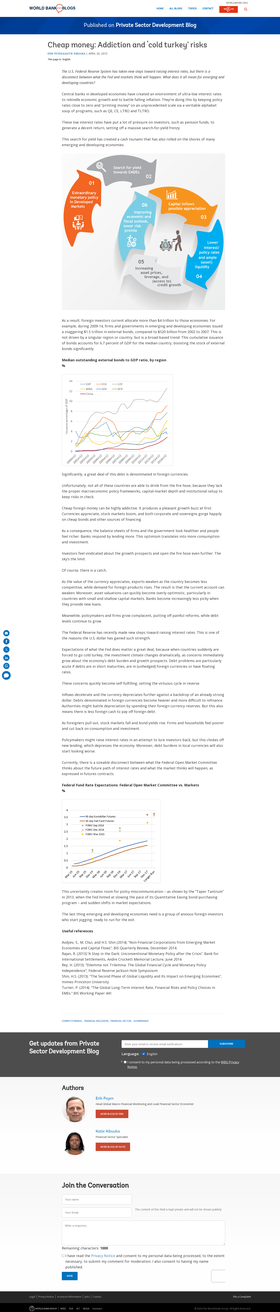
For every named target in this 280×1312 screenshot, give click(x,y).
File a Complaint (242, 1296)
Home (160, 8)
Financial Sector (120, 1021)
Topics (192, 8)
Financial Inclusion (96, 1021)
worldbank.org (237, 3)
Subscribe (226, 1043)
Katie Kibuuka (75, 53)
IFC (78, 1308)
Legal (32, 1296)
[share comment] (6, 675)
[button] (245, 9)
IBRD (63, 1308)
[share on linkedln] (6, 658)
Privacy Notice (103, 1255)
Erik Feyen (55, 53)
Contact (208, 8)
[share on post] (6, 649)
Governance (141, 1021)
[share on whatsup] (6, 666)
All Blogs (175, 8)
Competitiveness (72, 1021)
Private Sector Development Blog (156, 25)
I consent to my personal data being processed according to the (183, 1064)
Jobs (87, 1296)
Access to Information (69, 1296)
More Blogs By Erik (112, 1114)
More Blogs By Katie (113, 1146)
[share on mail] (6, 633)
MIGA (86, 1308)
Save (70, 1276)
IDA (71, 1308)
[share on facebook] (6, 641)
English (66, 59)
